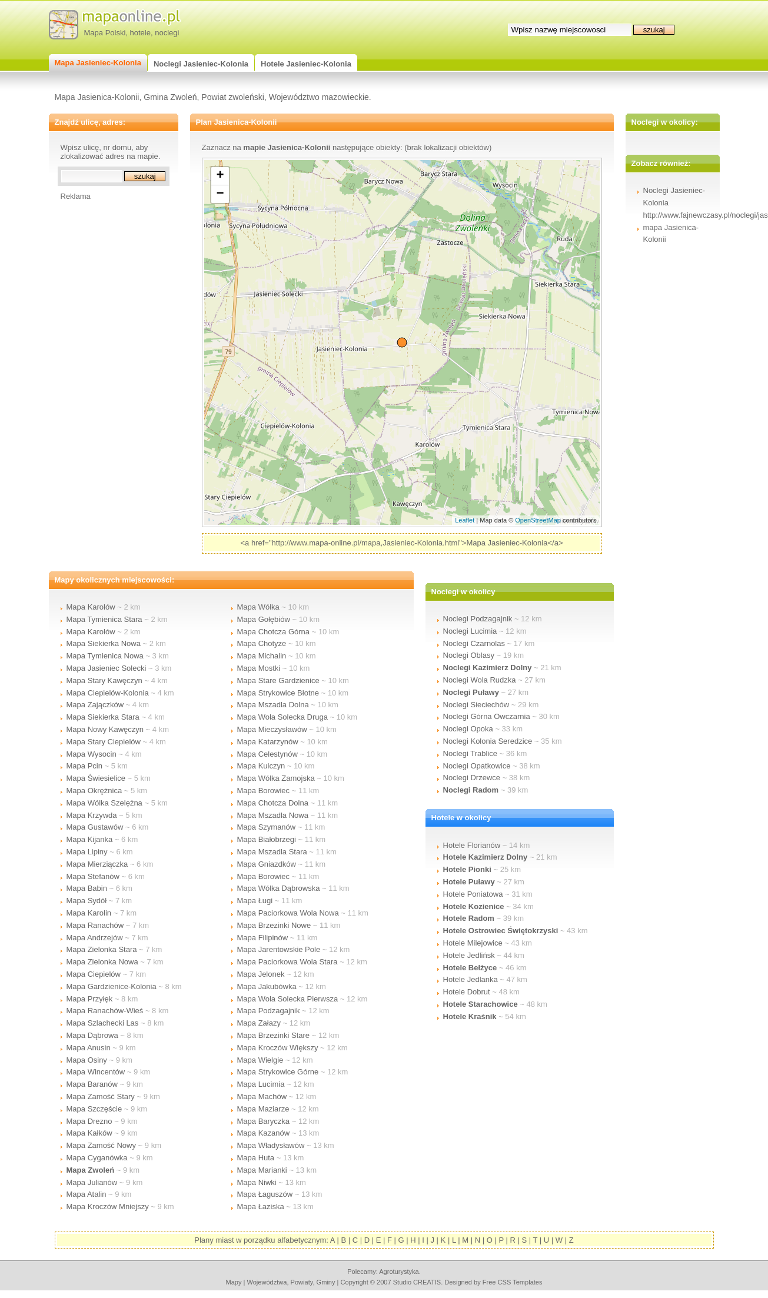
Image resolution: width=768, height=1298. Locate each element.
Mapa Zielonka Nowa (102, 961)
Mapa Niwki (257, 1182)
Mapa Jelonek (261, 974)
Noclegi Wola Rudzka (479, 679)
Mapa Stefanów (93, 876)
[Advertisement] (108, 377)
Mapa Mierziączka (97, 864)
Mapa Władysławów (271, 1145)
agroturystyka (399, 1271)
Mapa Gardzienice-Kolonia (112, 986)
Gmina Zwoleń (170, 97)
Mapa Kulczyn (261, 765)
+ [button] (220, 176)
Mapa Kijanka (90, 839)
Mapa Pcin (84, 765)
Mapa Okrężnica (94, 790)
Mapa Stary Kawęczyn (104, 680)
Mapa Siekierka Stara (103, 717)
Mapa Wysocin (92, 754)
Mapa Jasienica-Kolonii (97, 97)
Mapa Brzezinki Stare (273, 1035)
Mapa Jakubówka (267, 986)
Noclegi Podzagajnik (478, 618)
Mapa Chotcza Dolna (272, 802)
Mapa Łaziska (260, 1206)
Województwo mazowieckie (319, 97)
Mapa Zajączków (95, 704)
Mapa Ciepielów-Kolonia (108, 692)
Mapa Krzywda (92, 815)
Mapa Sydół (87, 900)
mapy (233, 1282)
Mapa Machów (262, 1096)
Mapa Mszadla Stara (272, 851)
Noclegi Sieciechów (476, 704)
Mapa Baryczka (263, 1121)
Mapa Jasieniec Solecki (107, 668)
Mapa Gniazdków (266, 864)
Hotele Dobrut (466, 991)
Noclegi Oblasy (468, 655)
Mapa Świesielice (96, 778)
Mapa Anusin (89, 1047)
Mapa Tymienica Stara (104, 619)
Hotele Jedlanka (470, 979)
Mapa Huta (256, 1157)
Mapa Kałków (89, 1133)
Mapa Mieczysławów (272, 729)
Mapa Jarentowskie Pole (279, 949)
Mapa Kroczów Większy (277, 1047)
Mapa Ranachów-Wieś (105, 1010)
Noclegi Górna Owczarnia (486, 716)
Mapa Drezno (89, 1121)
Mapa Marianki (262, 1170)
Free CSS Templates (513, 1282)
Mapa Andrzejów (95, 937)
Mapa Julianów (92, 1182)
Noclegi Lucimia (470, 631)
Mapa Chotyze (262, 643)
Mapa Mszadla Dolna (273, 704)
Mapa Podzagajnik (268, 1010)
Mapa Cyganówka (97, 1157)
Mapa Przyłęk (90, 998)
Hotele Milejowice (473, 942)
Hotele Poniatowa (473, 894)
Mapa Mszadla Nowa (272, 815)
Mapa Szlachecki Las (103, 1023)
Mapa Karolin (89, 912)
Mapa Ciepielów (94, 974)
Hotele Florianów (472, 845)
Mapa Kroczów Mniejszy (108, 1206)
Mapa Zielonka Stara (102, 949)
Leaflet (464, 520)
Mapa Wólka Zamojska (276, 778)
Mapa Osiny (87, 1060)
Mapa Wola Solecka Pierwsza (287, 998)
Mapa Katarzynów (267, 741)
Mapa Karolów (91, 607)
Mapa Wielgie (260, 1060)
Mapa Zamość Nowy (101, 1145)
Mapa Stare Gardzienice (278, 680)
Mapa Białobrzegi (266, 839)
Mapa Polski (105, 32)
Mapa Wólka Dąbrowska (278, 888)
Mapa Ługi (255, 900)
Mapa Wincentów (96, 1071)
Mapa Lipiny (87, 851)
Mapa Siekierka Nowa (104, 643)
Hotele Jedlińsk (469, 955)
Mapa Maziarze (263, 1108)
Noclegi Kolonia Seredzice (488, 741)
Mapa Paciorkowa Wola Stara (287, 961)
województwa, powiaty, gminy (291, 1282)
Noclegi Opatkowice (477, 765)
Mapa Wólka (258, 607)
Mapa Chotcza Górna (273, 631)
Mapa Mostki (259, 668)
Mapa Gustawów (95, 827)
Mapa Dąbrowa (92, 1035)
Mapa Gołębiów (263, 619)
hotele (140, 32)
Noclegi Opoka (468, 728)
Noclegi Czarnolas (474, 643)
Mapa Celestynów (267, 754)
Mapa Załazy (259, 1023)
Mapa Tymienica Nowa (105, 655)
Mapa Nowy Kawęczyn (105, 729)
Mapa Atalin (87, 1194)
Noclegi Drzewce (472, 777)
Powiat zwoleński (232, 97)
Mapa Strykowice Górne (278, 1071)
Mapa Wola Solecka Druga (282, 717)
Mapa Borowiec (263, 790)
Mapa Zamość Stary (101, 1096)
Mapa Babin (87, 888)
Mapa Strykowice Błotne (278, 692)
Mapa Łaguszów (265, 1194)
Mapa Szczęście (94, 1108)
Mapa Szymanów (266, 827)
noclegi (167, 32)
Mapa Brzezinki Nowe (274, 925)
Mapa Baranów (92, 1084)
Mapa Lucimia (261, 1084)
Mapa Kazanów (263, 1133)
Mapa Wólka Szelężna (104, 802)
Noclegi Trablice (470, 753)
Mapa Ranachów (95, 925)
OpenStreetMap (538, 520)
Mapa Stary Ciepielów (104, 741)
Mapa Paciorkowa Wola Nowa (288, 912)
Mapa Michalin (262, 655)
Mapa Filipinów (262, 937)
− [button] (220, 194)
